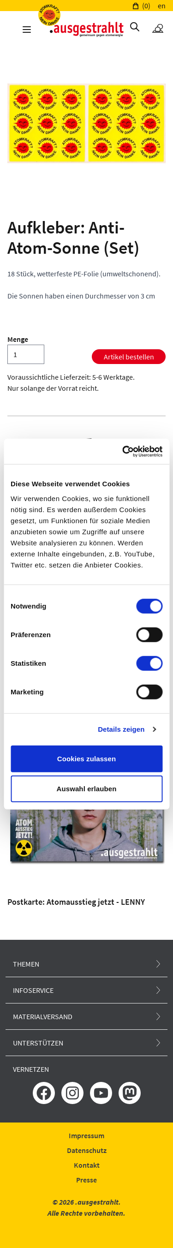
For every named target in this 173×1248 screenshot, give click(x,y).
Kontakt (87, 1165)
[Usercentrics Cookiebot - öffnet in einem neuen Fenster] (123, 451)
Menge (17, 339)
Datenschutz (87, 1150)
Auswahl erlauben (87, 789)
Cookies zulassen (86, 758)
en (162, 5)
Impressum (86, 1135)
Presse (86, 1179)
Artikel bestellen (129, 356)
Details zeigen (121, 729)
